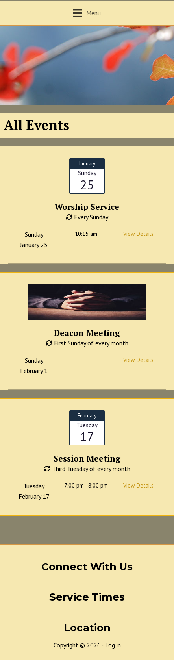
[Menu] (87, 13)
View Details (138, 233)
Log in (113, 645)
